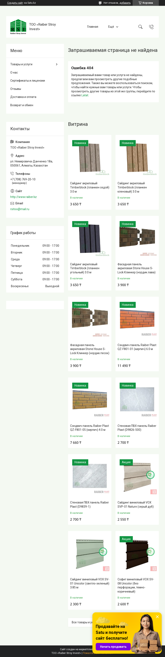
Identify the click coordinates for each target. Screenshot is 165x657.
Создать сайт (15, 2)
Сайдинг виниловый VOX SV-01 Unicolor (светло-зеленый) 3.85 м (89, 583)
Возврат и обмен (21, 105)
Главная (92, 26)
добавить (125, 2)
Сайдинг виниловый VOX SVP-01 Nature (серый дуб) (136, 504)
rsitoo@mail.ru (19, 209)
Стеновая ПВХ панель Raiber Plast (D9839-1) (89, 504)
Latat (84, 95)
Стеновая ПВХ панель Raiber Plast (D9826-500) (137, 428)
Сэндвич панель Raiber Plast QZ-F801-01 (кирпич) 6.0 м (137, 347)
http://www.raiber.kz (23, 197)
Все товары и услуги (85, 622)
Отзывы (15, 88)
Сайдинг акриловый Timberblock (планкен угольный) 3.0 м (84, 268)
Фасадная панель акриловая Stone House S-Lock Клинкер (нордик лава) (137, 268)
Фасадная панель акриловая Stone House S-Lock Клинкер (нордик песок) (89, 349)
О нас (14, 72)
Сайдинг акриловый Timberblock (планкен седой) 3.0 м (89, 187)
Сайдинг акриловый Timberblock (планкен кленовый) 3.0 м (132, 187)
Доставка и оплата (23, 97)
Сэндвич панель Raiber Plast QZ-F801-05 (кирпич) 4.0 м (89, 428)
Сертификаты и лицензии (27, 80)
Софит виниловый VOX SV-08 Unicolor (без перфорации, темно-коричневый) (136, 585)
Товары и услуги (21, 64)
